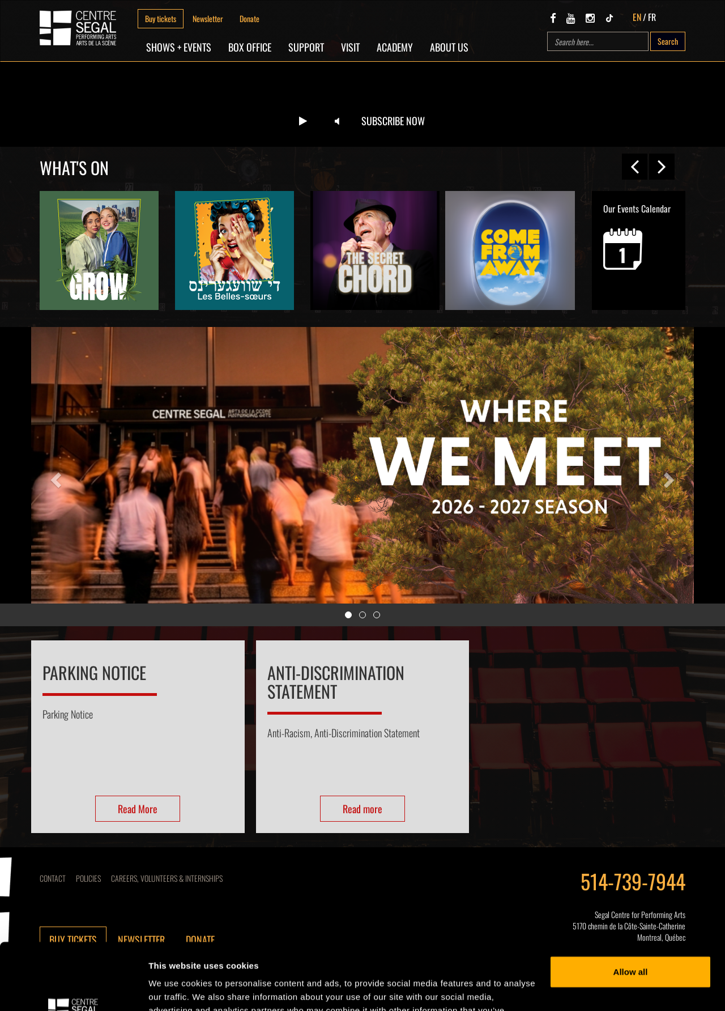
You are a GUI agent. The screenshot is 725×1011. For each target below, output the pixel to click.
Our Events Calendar (637, 236)
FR (652, 17)
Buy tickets (160, 18)
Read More (137, 808)
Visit (350, 47)
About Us (449, 47)
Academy (395, 47)
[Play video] (303, 121)
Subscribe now (393, 120)
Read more (362, 808)
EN (637, 17)
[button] (54, 476)
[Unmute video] (337, 121)
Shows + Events (178, 47)
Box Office (249, 47)
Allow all (630, 905)
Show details (174, 988)
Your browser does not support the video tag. (362, 104)
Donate (249, 18)
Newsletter (208, 18)
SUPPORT (306, 47)
